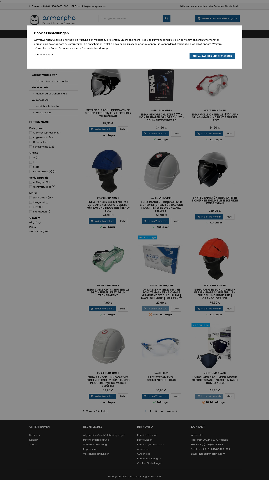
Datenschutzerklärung (95, 48)
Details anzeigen (44, 54)
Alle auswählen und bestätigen (212, 56)
